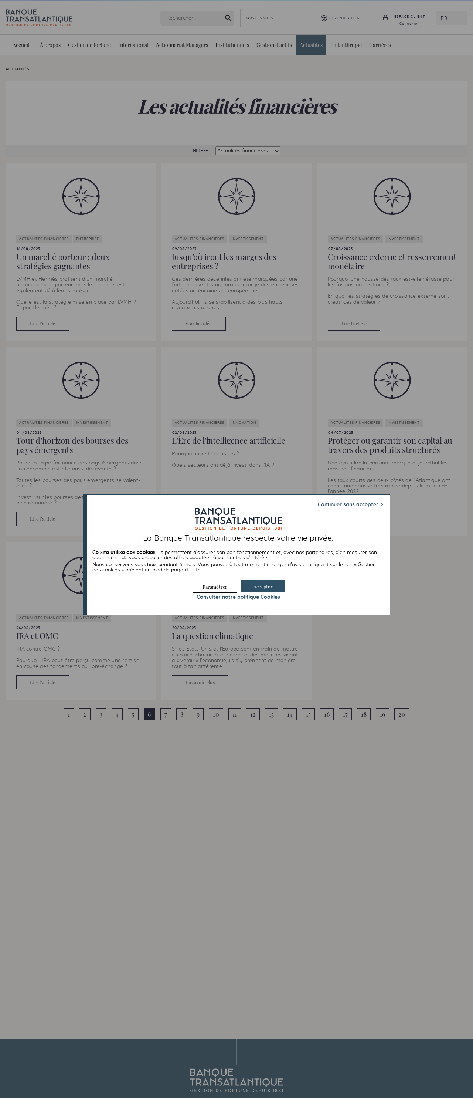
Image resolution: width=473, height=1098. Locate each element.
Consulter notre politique (238, 597)
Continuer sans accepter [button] (348, 504)
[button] (263, 586)
